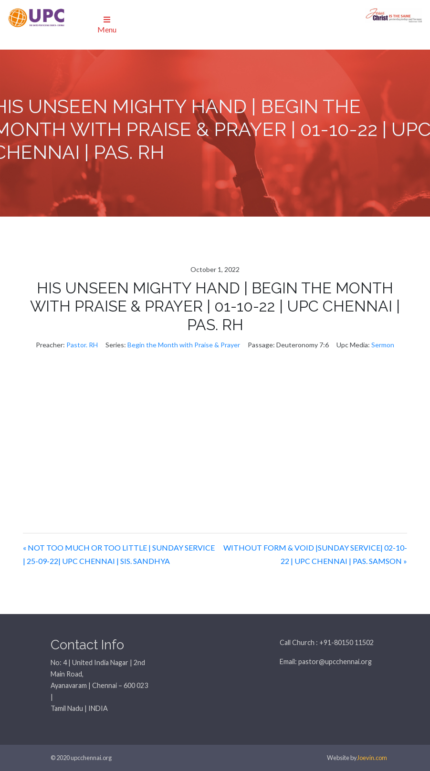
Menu (106, 25)
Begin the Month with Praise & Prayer (183, 345)
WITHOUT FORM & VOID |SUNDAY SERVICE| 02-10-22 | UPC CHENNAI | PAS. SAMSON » (315, 554)
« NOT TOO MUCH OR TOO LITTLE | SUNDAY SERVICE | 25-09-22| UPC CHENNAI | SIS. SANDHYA (119, 554)
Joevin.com (372, 757)
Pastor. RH (82, 345)
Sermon (382, 345)
